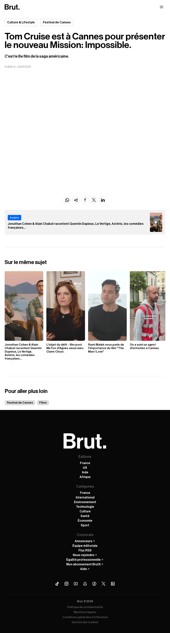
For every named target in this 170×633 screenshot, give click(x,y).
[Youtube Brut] (76, 584)
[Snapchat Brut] (85, 584)
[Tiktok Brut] (57, 584)
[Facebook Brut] (94, 584)
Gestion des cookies (85, 622)
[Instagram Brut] (66, 584)
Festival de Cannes (20, 402)
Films (43, 402)
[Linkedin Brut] (113, 584)
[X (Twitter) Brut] (103, 584)
